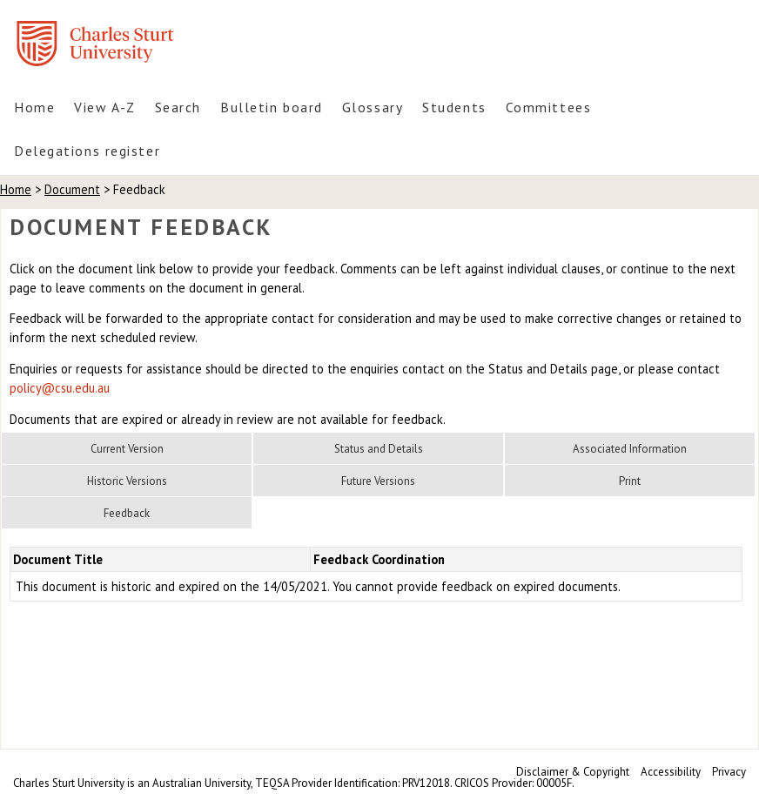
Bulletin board (271, 107)
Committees (549, 107)
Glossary (372, 107)
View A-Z (104, 107)
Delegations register (87, 150)
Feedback (127, 513)
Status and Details (378, 448)
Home (34, 107)
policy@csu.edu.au (60, 388)
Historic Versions (127, 481)
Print (630, 481)
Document (72, 189)
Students (454, 107)
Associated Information (630, 448)
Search (178, 107)
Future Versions (378, 481)
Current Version (127, 448)
